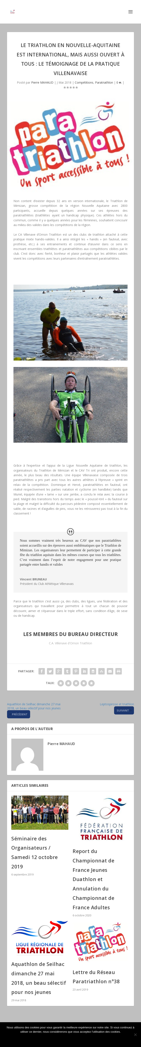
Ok (70, 1039)
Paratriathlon (104, 82)
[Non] (135, 1034)
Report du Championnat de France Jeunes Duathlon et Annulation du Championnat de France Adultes (93, 879)
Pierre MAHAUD (42, 82)
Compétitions (84, 82)
